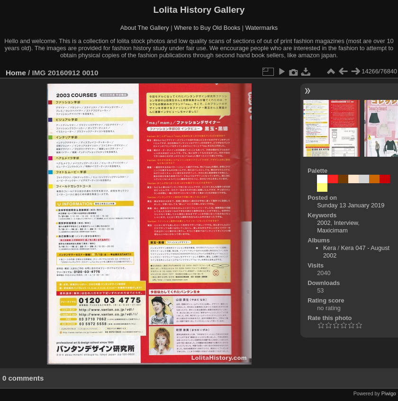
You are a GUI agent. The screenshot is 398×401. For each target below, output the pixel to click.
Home (16, 73)
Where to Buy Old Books (207, 27)
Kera (329, 247)
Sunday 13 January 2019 (350, 205)
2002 (323, 222)
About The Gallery (144, 27)
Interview (346, 222)
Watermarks (261, 27)
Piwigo (388, 393)
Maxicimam (332, 230)
